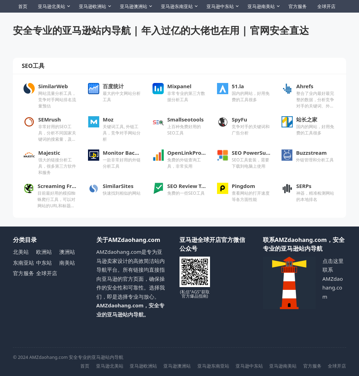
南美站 (67, 262)
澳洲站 (67, 251)
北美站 (21, 251)
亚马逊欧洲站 (92, 6)
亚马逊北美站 (51, 6)
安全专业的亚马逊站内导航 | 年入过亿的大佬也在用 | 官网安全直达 (161, 30)
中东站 (44, 262)
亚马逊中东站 (220, 6)
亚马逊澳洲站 (133, 6)
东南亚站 (23, 262)
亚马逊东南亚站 (177, 6)
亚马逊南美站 (261, 6)
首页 (22, 6)
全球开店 (326, 6)
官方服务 (298, 6)
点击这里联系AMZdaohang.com (333, 278)
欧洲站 (44, 251)
